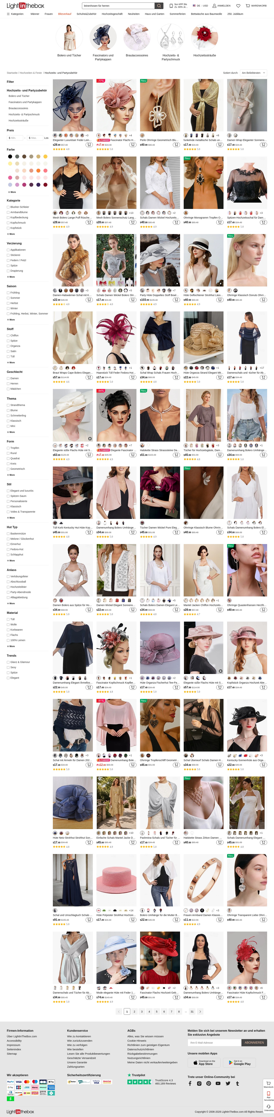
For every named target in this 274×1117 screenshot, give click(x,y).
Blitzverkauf (64, 13)
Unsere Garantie (77, 1062)
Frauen (49, 13)
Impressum (13, 1045)
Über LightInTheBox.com (22, 1036)
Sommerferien (178, 13)
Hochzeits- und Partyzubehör (61, 72)
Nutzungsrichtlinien (138, 1058)
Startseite (13, 73)
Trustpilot (136, 1075)
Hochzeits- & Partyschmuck (24, 114)
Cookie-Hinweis (136, 1040)
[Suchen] (118, 6)
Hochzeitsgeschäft (112, 13)
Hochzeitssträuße (18, 120)
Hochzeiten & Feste (32, 73)
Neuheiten (134, 13)
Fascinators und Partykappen (25, 102)
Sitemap (12, 1053)
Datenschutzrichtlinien (140, 1049)
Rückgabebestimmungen (142, 1053)
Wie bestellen (75, 1049)
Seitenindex (14, 1049)
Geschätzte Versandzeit (81, 1058)
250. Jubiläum (235, 13)
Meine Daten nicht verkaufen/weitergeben (152, 1062)
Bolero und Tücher (19, 96)
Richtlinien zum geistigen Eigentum (148, 1045)
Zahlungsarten (76, 1066)
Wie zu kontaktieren (79, 1036)
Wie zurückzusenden (79, 1040)
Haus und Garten (154, 13)
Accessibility (14, 1040)
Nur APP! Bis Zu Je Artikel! (180, 5)
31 (192, 1011)
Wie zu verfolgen (77, 1045)
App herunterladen (268, 1098)
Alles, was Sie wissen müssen (145, 1036)
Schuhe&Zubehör (86, 13)
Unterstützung (268, 1110)
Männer (35, 13)
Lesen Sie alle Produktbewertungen (88, 1053)
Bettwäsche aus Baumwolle (206, 13)
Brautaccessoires (18, 108)
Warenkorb (268, 1084)
